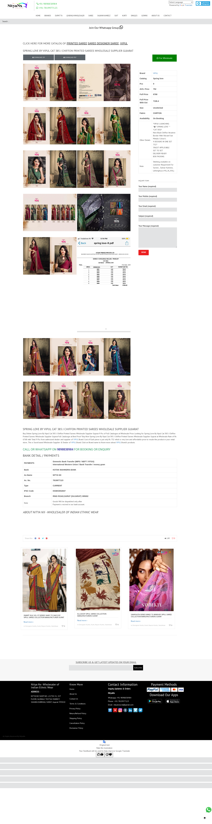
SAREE (92, 43)
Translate (186, 5)
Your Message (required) (157, 236)
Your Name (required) (157, 188)
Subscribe (138, 667)
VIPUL (124, 43)
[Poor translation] (109, 754)
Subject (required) (157, 218)
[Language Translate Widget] (181, 2)
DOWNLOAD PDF (69, 57)
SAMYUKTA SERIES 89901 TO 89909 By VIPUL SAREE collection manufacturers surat (151, 616)
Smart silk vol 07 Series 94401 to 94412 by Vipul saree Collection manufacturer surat (44, 616)
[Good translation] (100, 754)
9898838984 (65, 449)
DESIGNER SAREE (108, 43)
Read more (28, 622)
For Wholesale (164, 58)
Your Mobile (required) (157, 198)
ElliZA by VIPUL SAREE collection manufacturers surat (91, 615)
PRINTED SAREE (77, 43)
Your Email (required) (157, 208)
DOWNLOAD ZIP (38, 57)
